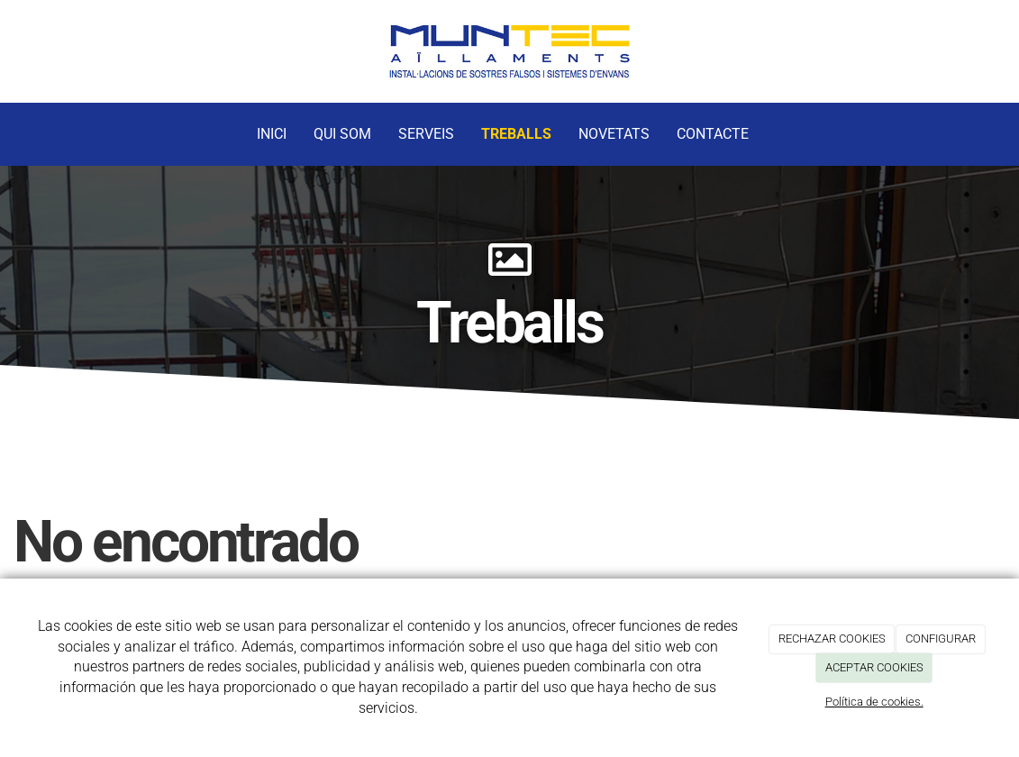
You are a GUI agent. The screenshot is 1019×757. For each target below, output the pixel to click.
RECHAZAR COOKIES (832, 638)
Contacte (713, 133)
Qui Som (342, 133)
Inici (272, 133)
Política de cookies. (874, 701)
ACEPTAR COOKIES (874, 667)
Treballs (516, 133)
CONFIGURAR (940, 638)
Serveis (426, 133)
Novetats (614, 133)
